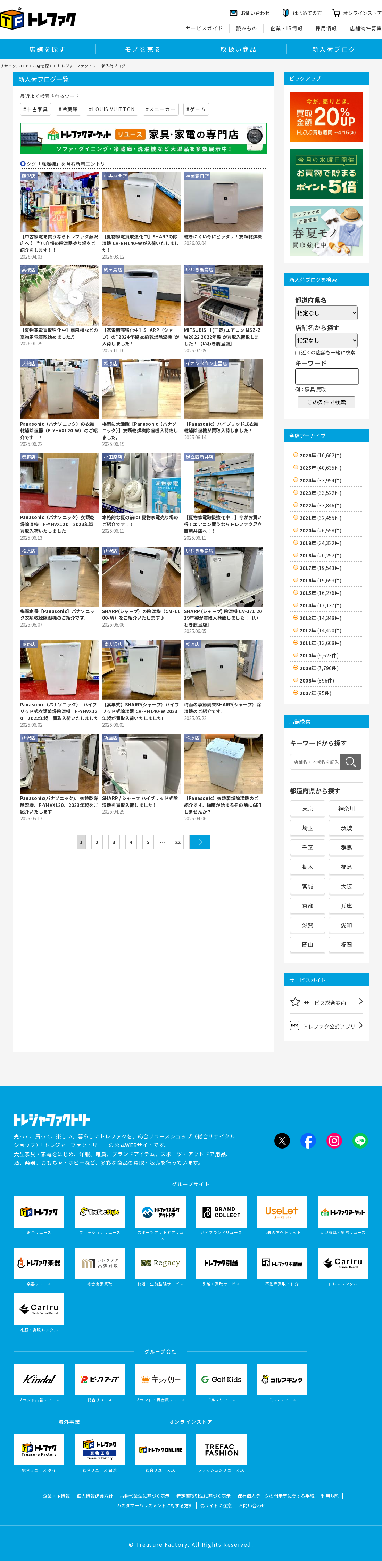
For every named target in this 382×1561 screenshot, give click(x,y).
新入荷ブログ (334, 49)
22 (178, 842)
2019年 (320, 542)
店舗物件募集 (366, 28)
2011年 (320, 642)
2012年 (320, 630)
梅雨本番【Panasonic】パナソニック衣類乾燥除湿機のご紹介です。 (57, 614)
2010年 (319, 655)
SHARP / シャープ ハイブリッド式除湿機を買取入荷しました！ (140, 801)
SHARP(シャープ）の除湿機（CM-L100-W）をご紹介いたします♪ (141, 614)
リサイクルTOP (14, 65)
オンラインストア (362, 12)
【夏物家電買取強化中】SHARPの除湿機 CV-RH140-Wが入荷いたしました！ (140, 243)
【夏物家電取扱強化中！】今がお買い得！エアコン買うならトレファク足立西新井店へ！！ (223, 524)
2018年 (320, 555)
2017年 (320, 567)
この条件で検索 (326, 402)
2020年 (320, 530)
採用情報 (326, 28)
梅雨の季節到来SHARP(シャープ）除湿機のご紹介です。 (222, 708)
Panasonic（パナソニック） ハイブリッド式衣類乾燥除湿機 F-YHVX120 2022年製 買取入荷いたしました (59, 711)
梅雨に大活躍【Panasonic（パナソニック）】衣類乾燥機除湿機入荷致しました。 (140, 430)
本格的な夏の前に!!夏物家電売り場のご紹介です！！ (140, 521)
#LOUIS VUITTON (112, 109)
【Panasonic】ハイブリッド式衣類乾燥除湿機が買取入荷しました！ (221, 427)
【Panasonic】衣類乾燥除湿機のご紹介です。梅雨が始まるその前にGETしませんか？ (223, 805)
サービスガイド (204, 28)
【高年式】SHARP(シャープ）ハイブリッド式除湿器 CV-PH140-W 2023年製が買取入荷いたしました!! (140, 711)
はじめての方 (307, 12)
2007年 (315, 692)
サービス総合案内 (318, 1001)
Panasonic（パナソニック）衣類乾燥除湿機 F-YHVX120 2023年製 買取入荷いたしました (59, 524)
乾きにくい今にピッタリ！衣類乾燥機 (223, 236)
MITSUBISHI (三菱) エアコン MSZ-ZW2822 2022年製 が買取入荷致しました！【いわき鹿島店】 (222, 337)
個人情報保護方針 (95, 1496)
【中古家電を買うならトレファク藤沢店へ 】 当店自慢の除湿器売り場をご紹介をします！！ (59, 243)
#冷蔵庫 (68, 109)
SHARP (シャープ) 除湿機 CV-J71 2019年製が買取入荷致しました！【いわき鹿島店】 (223, 618)
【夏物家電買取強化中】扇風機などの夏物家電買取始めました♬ (59, 333)
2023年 (320, 492)
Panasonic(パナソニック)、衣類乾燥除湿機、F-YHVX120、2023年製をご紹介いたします (59, 805)
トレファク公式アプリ (323, 1025)
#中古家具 (35, 109)
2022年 (320, 505)
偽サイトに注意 (216, 1505)
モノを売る (143, 49)
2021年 (320, 517)
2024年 (320, 480)
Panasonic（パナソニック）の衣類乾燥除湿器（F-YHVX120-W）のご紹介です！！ (59, 430)
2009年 (319, 667)
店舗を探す (47, 49)
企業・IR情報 (286, 28)
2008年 (317, 680)
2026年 (320, 455)
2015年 (320, 592)
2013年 (320, 617)
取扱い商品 (238, 49)
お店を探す (43, 65)
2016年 (320, 580)
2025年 (320, 467)
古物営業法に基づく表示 (144, 1496)
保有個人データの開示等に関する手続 (276, 1496)
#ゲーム (196, 109)
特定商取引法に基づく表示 (203, 1496)
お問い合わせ (252, 1505)
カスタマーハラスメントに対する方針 (154, 1505)
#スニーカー (161, 109)
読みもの (247, 28)
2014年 (320, 605)
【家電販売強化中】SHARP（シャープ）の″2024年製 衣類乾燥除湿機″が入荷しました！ (140, 337)
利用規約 (330, 1496)
